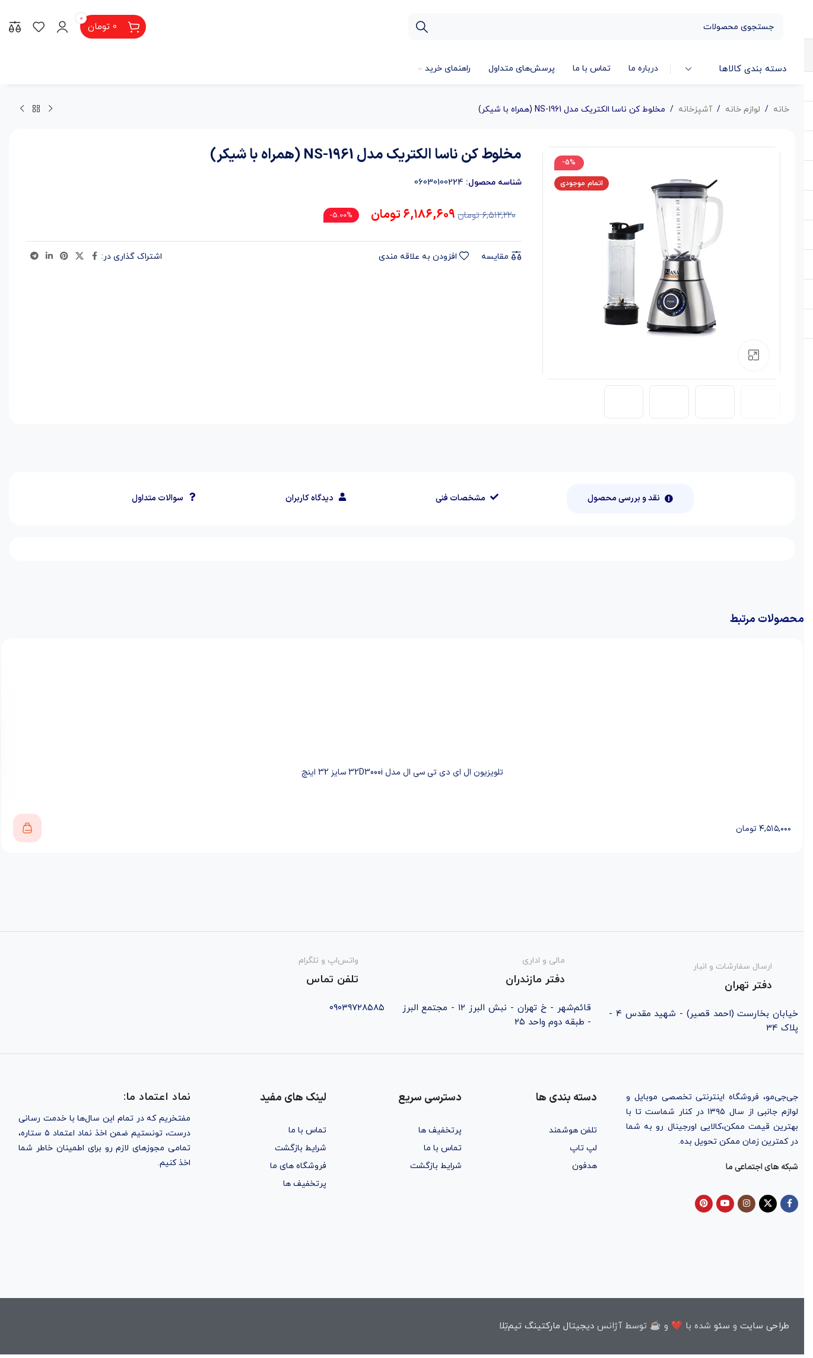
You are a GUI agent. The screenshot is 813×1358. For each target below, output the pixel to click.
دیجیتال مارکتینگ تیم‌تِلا (546, 1326)
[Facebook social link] (94, 256)
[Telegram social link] (34, 256)
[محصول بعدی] (22, 109)
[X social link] (79, 256)
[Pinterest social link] (64, 256)
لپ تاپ (583, 1148)
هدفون (584, 1166)
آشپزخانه (695, 109)
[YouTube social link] (725, 1204)
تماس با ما (443, 1148)
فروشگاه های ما (298, 1166)
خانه (781, 109)
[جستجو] (596, 26)
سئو (722, 1326)
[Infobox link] (703, 974)
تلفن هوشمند (573, 1130)
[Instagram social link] (746, 1204)
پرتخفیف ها (440, 1130)
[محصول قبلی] (50, 109)
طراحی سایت (764, 1326)
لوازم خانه (742, 109)
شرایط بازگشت (436, 1166)
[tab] (630, 498)
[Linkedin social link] (49, 256)
